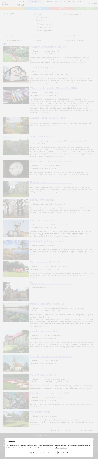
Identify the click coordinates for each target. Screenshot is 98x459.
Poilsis (39, 14)
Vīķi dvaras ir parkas (40, 411)
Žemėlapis (9, 44)
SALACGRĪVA (36, 8)
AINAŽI (12, 8)
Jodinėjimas (43, 17)
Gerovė (39, 40)
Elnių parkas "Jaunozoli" (42, 220)
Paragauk (49, 2)
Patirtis (35, 2)
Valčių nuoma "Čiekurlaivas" (44, 375)
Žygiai (41, 20)
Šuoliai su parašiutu (45, 31)
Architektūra (41, 36)
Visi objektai (10, 14)
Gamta (9, 36)
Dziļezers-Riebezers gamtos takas (47, 304)
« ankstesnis (52, 430)
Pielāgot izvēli (63, 453)
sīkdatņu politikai (61, 448)
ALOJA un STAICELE (86, 8)
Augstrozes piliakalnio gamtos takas (48, 118)
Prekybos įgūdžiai (73, 14)
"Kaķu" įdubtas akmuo (41, 136)
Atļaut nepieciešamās (37, 453)
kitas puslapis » (89, 430)
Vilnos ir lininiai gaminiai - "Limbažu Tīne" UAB (53, 88)
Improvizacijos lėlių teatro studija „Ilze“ (49, 393)
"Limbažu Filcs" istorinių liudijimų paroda (50, 161)
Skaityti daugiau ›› (80, 62)
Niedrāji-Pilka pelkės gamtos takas (47, 241)
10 (81, 430)
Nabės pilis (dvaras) (40, 182)
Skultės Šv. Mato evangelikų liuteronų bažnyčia (53, 356)
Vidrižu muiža (37, 283)
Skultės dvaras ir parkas (42, 67)
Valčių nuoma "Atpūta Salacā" (45, 262)
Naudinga (76, 2)
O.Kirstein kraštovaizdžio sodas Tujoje (49, 46)
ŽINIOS (21, 2)
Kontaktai (21, 5)
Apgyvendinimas (62, 2)
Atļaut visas (51, 453)
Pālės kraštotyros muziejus (43, 331)
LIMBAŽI (61, 8)
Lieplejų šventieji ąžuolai (42, 199)
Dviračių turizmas (45, 27)
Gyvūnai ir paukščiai (14, 40)
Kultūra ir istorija (73, 36)
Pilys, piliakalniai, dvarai (75, 40)
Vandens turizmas (45, 24)
